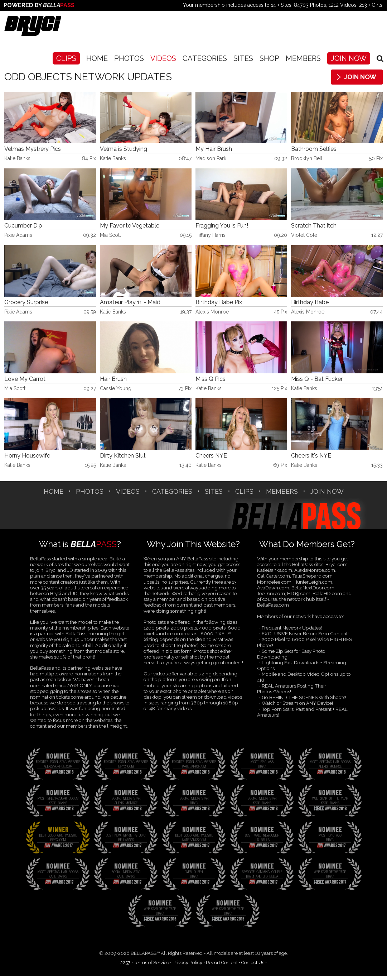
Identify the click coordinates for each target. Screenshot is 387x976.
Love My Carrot (24, 379)
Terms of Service (151, 962)
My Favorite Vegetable (129, 226)
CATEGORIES (205, 58)
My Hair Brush (213, 149)
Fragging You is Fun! (221, 226)
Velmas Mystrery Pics (32, 149)
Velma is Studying (123, 149)
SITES (243, 58)
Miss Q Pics (210, 379)
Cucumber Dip (23, 226)
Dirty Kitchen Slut (123, 456)
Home (97, 58)
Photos (129, 58)
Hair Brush (113, 379)
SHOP (269, 58)
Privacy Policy (187, 962)
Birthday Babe (310, 302)
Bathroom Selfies (314, 149)
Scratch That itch (314, 226)
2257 (125, 962)
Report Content (222, 962)
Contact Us (252, 962)
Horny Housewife (27, 456)
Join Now (349, 58)
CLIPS (66, 58)
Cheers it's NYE (311, 456)
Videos (163, 58)
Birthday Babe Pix (218, 302)
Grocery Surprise (26, 302)
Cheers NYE (211, 456)
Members (303, 58)
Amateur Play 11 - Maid (130, 302)
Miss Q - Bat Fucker (317, 379)
